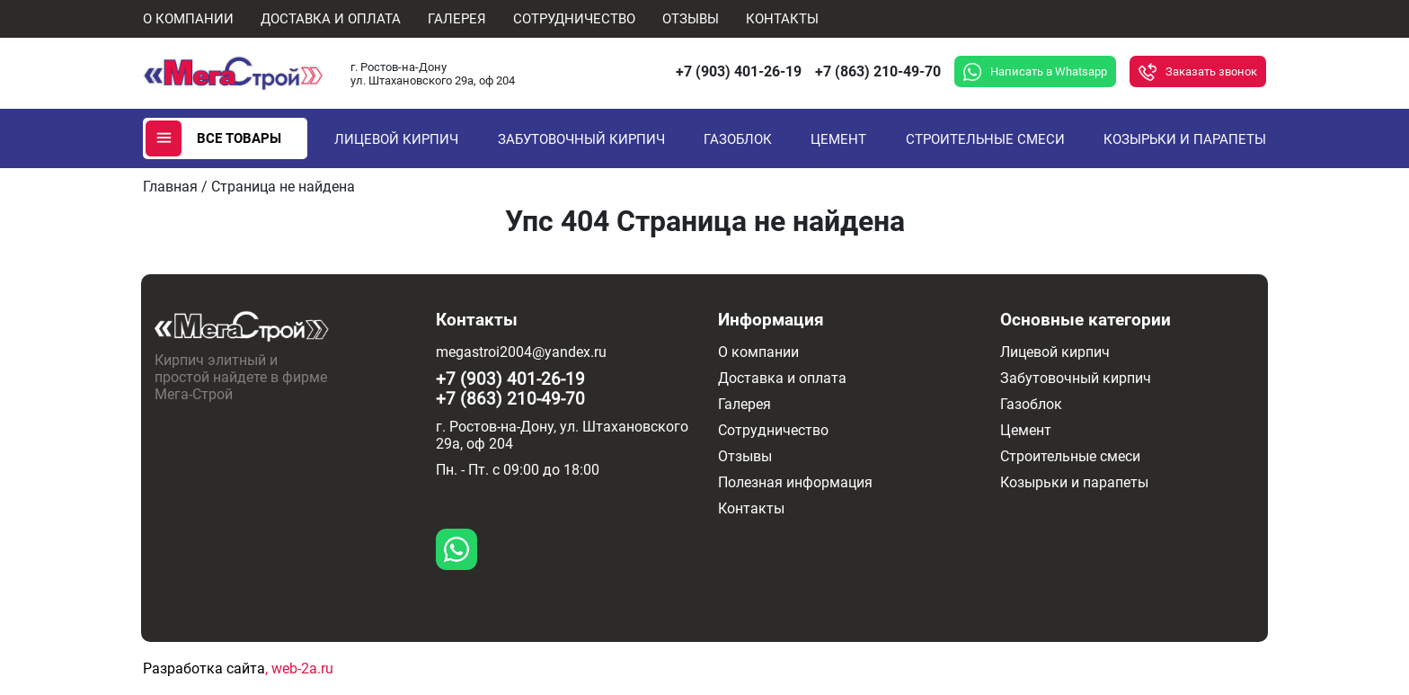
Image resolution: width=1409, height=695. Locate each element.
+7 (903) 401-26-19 (739, 71)
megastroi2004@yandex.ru (521, 352)
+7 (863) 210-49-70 (878, 71)
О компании (188, 19)
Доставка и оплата (331, 19)
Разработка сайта (204, 668)
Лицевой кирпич (396, 139)
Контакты (782, 19)
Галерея (457, 19)
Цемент (838, 139)
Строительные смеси (985, 139)
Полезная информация (795, 482)
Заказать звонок (1211, 71)
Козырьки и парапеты (1184, 139)
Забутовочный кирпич (581, 139)
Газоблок (738, 139)
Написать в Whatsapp (1048, 71)
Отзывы (690, 19)
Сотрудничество (574, 19)
